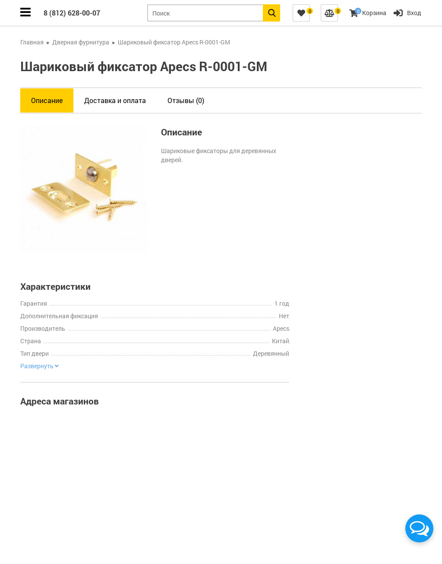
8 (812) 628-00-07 (72, 12)
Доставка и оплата (115, 100)
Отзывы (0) (185, 100)
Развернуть (39, 366)
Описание (47, 100)
